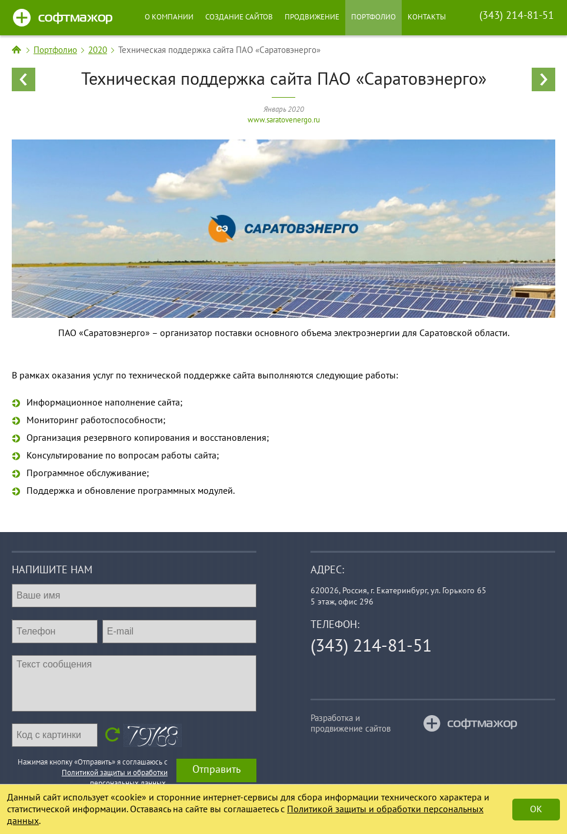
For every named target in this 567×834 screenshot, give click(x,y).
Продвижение (312, 17)
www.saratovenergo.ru (284, 120)
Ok (536, 809)
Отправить (216, 769)
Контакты (427, 17)
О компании (169, 17)
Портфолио (373, 17)
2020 (97, 50)
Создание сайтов (239, 17)
